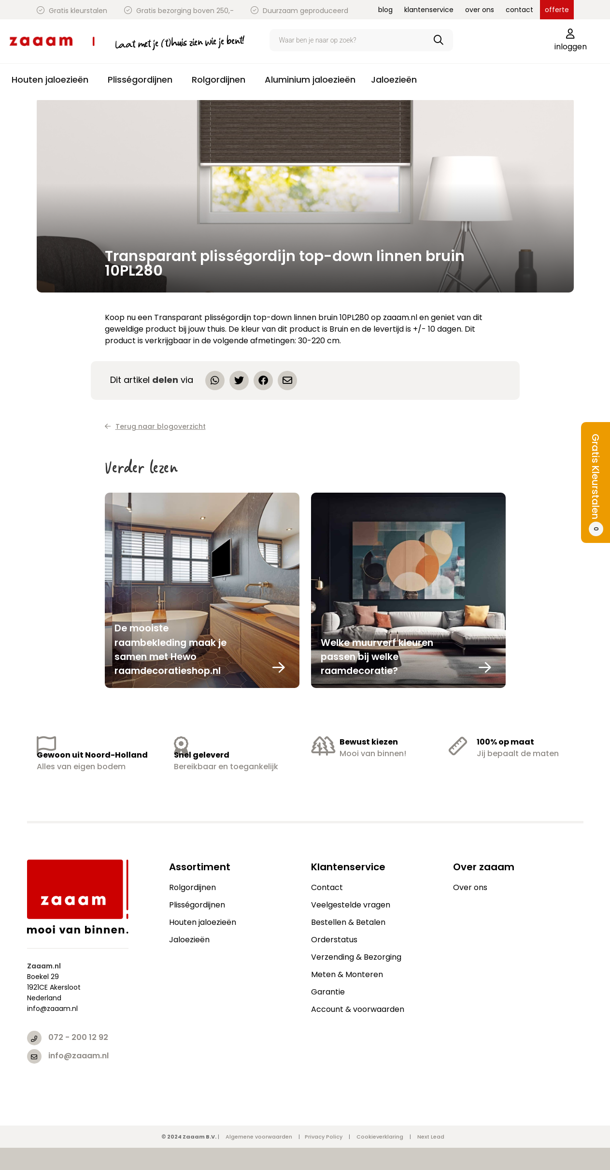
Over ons (470, 887)
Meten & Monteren (347, 974)
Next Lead (430, 1137)
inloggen (570, 40)
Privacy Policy (323, 1137)
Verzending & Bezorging (356, 957)
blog (385, 10)
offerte (557, 10)
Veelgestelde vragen (350, 904)
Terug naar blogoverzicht (155, 426)
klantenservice (429, 10)
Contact (327, 887)
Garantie (328, 991)
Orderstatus (334, 939)
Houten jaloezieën (202, 922)
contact (519, 10)
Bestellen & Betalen (348, 922)
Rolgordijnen (192, 887)
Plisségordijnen (197, 904)
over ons (479, 10)
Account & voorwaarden (357, 1009)
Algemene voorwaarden (259, 1137)
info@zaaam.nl (78, 1055)
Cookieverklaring (379, 1137)
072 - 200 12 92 (78, 1037)
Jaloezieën (189, 939)
